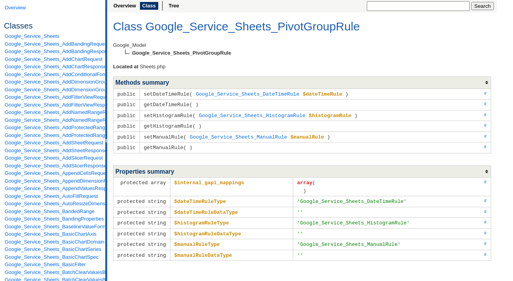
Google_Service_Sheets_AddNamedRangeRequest (53, 112)
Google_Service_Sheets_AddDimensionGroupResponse (53, 89)
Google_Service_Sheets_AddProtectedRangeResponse (53, 135)
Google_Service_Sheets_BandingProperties (53, 219)
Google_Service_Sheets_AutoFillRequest (51, 196)
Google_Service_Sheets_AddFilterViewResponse (53, 105)
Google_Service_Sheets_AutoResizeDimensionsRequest (53, 203)
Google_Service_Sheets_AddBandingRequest (53, 44)
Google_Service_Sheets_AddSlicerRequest (53, 158)
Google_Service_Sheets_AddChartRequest (53, 59)
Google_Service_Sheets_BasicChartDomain (53, 242)
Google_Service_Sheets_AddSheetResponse (53, 150)
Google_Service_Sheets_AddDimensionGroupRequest (53, 82)
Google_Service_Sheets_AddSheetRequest (53, 143)
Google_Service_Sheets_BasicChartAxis (51, 234)
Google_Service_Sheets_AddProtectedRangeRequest (53, 127)
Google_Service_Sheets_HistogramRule (252, 114)
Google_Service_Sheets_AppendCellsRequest (53, 173)
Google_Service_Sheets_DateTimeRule (247, 93)
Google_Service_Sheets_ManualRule (238, 135)
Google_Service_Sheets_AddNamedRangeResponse (53, 120)
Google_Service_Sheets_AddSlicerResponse (53, 166)
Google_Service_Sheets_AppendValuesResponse (53, 188)
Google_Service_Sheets (32, 36)
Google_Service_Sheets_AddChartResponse (53, 66)
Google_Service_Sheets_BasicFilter (45, 264)
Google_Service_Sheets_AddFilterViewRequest (53, 97)
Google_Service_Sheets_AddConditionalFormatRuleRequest (53, 74)
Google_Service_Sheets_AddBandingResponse (53, 51)
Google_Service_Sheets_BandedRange (50, 211)
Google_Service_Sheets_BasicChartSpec (52, 257)
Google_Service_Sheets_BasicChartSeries (53, 249)
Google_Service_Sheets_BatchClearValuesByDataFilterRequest (53, 272)
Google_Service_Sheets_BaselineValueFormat (53, 226)
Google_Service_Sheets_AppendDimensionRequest (53, 181)
